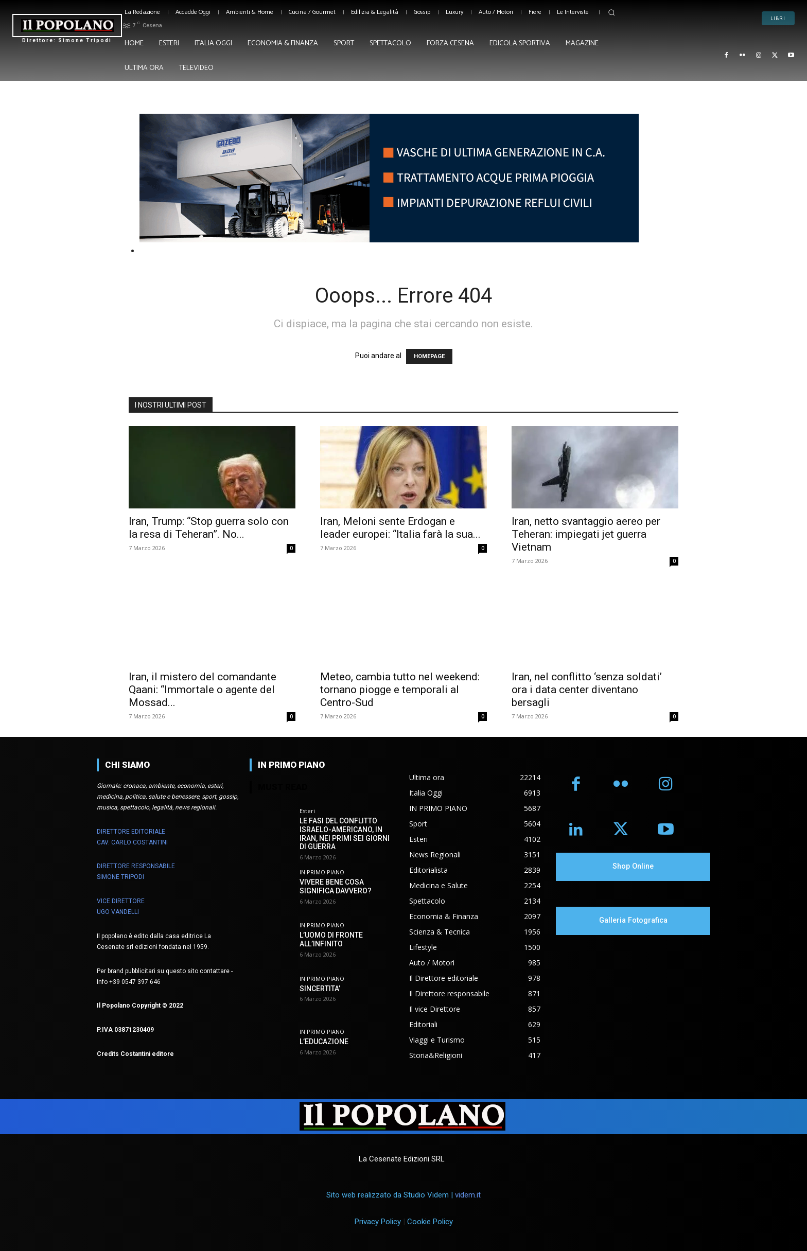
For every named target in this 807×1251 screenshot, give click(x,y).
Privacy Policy (378, 1221)
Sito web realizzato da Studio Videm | (403, 1195)
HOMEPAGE (429, 356)
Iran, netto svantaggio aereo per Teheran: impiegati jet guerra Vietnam (586, 534)
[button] (611, 12)
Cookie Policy (430, 1221)
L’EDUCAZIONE (324, 1041)
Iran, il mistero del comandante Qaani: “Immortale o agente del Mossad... (202, 690)
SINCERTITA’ (320, 988)
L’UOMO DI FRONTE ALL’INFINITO (331, 939)
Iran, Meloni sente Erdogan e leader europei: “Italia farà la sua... (400, 527)
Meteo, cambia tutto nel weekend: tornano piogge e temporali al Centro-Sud (400, 690)
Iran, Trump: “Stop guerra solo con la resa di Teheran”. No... (209, 527)
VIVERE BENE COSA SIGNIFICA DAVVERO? (336, 886)
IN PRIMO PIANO (322, 872)
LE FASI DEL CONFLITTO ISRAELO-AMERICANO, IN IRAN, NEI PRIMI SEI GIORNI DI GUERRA (345, 834)
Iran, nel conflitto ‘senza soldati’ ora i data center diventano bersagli (587, 690)
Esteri (307, 811)
